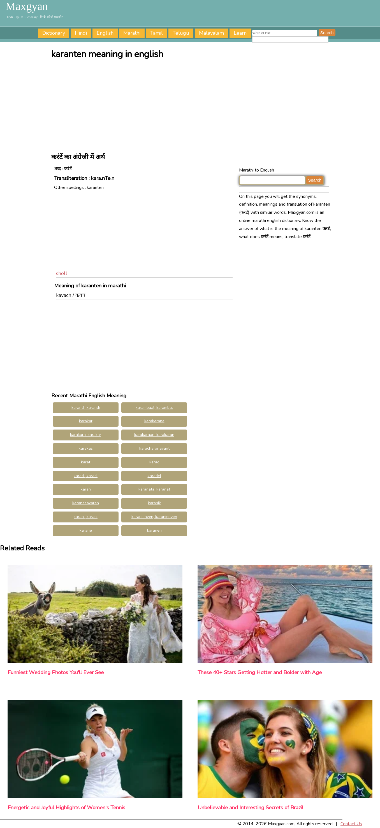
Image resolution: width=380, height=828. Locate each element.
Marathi (131, 33)
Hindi (81, 33)
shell (61, 273)
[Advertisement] (191, 104)
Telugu (181, 33)
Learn (240, 33)
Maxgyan (27, 6)
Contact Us (351, 824)
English (105, 33)
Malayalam (211, 33)
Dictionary (53, 33)
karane (86, 530)
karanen (154, 530)
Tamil (156, 33)
